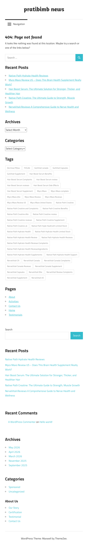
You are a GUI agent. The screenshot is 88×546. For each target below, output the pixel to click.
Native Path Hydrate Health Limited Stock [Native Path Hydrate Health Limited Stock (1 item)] (52, 231)
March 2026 (15, 456)
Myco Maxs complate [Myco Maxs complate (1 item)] (60, 191)
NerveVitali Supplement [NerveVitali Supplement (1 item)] (17, 277)
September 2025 (18, 465)
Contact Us (14, 306)
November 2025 (17, 461)
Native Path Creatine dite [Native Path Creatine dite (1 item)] (18, 214)
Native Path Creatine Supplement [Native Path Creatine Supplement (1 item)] (50, 219)
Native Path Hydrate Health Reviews (28, 76)
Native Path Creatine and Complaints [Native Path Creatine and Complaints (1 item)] (22, 208)
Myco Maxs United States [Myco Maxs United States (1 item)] (41, 202)
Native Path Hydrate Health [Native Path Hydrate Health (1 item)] (19, 231)
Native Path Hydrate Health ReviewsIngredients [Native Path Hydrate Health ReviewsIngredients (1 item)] (27, 248)
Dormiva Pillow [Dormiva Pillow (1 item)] (13, 167)
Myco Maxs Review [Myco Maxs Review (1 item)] (33, 196)
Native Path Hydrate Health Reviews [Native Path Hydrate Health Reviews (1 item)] (57, 237)
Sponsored (14, 487)
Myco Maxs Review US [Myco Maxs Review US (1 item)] (16, 202)
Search (8, 329)
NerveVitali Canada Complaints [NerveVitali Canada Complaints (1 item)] (57, 260)
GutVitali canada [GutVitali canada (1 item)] (41, 167)
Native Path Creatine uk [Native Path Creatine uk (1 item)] (17, 225)
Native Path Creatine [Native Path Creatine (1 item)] (65, 202)
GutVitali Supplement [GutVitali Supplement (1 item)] (16, 173)
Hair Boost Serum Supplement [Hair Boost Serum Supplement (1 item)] (20, 191)
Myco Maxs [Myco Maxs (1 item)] (42, 191)
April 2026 (14, 452)
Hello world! (46, 422)
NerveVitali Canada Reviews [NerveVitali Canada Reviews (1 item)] (19, 266)
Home (12, 310)
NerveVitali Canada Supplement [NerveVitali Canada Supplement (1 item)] (48, 266)
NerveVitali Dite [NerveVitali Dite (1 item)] (35, 272)
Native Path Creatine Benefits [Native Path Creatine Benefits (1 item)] (55, 208)
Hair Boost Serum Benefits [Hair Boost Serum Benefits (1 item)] (40, 173)
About (12, 297)
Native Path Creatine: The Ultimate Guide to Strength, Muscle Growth (42, 385)
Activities (14, 301)
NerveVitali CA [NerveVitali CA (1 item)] (13, 260)
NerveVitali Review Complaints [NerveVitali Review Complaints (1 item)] (59, 272)
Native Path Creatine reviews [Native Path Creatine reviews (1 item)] (19, 219)
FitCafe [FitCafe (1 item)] (27, 167)
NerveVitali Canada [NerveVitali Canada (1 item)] (32, 260)
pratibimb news (44, 9)
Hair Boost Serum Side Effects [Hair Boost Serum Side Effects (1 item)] (46, 185)
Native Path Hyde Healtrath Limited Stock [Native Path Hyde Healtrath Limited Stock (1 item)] (49, 225)
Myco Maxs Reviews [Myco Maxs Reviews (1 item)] (53, 196)
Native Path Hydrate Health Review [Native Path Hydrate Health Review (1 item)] (22, 237)
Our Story (14, 508)
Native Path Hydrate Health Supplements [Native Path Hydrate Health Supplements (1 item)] (24, 254)
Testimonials (15, 315)
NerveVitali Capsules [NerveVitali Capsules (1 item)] (16, 272)
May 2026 (14, 447)
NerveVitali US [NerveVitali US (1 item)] (38, 277)
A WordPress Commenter (22, 422)
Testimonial (15, 517)
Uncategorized (16, 491)
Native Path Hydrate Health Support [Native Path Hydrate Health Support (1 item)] (62, 254)
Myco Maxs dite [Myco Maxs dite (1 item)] (13, 196)
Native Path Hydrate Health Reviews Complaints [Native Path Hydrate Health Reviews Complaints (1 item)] (27, 243)
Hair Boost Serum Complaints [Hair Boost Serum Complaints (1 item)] (19, 179)
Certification (15, 512)
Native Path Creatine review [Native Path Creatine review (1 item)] (45, 214)
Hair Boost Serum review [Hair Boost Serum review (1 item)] (46, 179)
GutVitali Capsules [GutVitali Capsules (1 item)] (60, 167)
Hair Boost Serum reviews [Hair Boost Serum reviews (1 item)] (18, 185)
